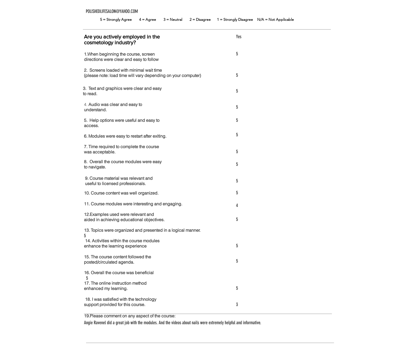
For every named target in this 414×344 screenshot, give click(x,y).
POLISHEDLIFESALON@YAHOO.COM (112, 11)
